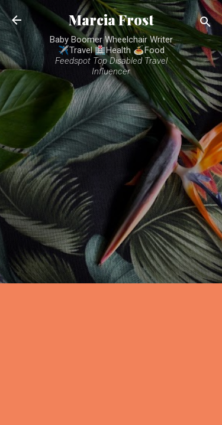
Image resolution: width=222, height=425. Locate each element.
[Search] (205, 24)
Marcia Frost (111, 20)
